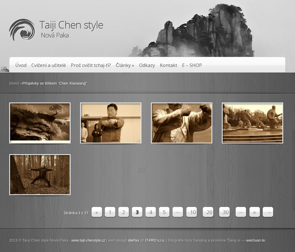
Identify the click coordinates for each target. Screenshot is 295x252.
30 (226, 212)
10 (193, 212)
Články (125, 65)
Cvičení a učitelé (48, 65)
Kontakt (168, 65)
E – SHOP (192, 65)
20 (209, 212)
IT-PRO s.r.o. (155, 240)
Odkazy (147, 65)
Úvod (21, 65)
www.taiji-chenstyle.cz (88, 240)
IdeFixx (133, 240)
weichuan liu (255, 240)
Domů (14, 83)
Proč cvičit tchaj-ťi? (91, 65)
